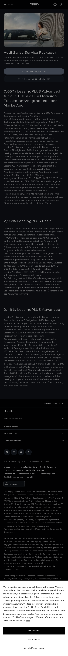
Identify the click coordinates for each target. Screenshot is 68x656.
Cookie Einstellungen (34, 648)
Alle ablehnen (34, 639)
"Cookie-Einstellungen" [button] (23, 617)
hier (28, 620)
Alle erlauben (34, 631)
